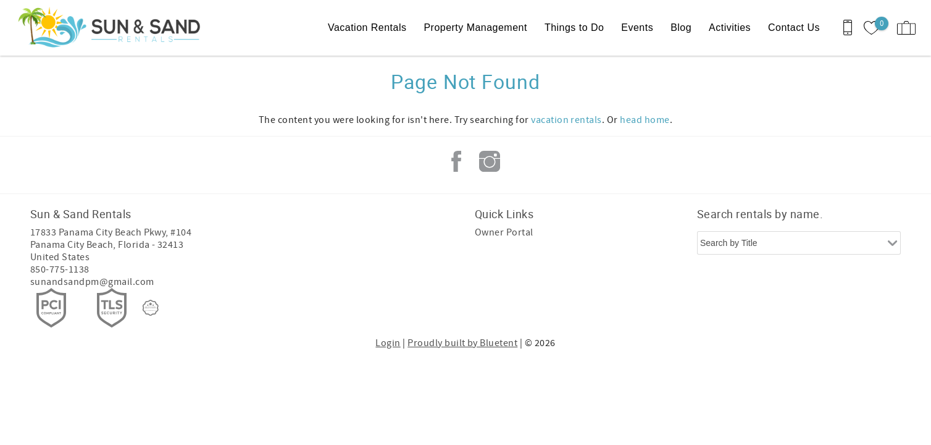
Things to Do (574, 27)
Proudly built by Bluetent (462, 343)
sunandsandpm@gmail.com (92, 282)
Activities (730, 27)
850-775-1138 (60, 269)
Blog (680, 27)
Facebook (456, 161)
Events (637, 27)
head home (644, 120)
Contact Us (794, 27)
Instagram (489, 161)
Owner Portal (504, 232)
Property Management (475, 27)
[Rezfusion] (150, 308)
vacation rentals (566, 120)
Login (387, 343)
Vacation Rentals (367, 27)
